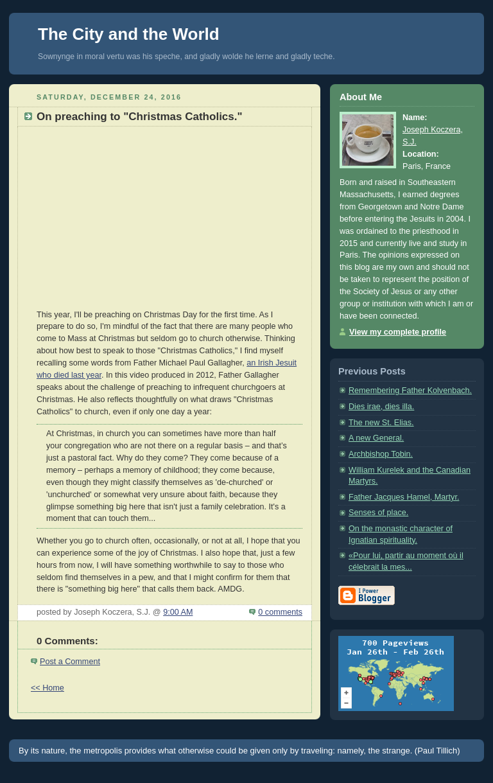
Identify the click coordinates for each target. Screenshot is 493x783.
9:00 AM (178, 612)
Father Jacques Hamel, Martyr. (404, 497)
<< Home (47, 687)
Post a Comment (70, 661)
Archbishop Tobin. (381, 454)
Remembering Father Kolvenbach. (410, 390)
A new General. (376, 438)
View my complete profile (397, 332)
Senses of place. (378, 512)
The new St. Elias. (381, 422)
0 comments (280, 612)
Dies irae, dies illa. (381, 406)
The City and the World (129, 34)
